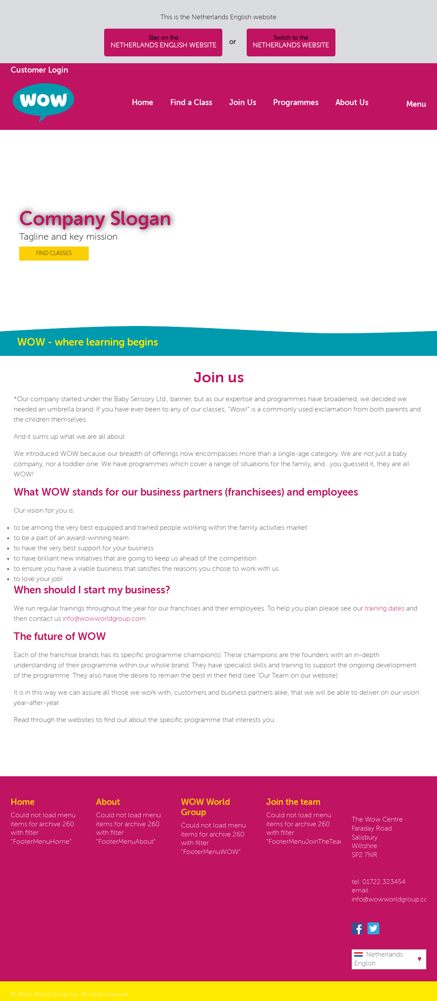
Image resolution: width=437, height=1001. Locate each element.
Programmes (295, 103)
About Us (351, 103)
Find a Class (191, 103)
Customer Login (39, 70)
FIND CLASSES (54, 253)
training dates (385, 608)
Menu (416, 105)
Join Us (242, 103)
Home (142, 103)
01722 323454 (383, 882)
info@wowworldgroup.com (103, 619)
